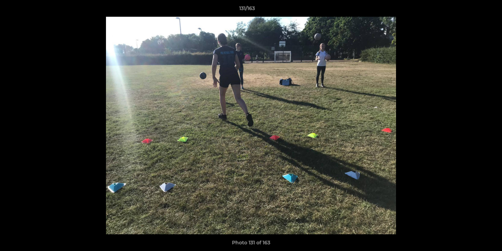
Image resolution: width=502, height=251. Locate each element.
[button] (473, 10)
